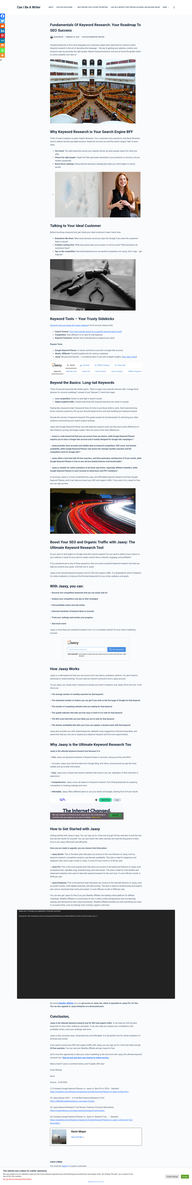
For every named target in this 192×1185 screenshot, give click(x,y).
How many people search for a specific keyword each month (95, 331)
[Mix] (2, 45)
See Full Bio (77, 1135)
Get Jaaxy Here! (129, 357)
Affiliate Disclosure (66, 7)
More (166, 7)
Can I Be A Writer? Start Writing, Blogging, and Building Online (135, 7)
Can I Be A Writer (28, 7)
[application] (96, 952)
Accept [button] (184, 1177)
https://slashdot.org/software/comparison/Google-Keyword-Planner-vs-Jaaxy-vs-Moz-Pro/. (89, 1090)
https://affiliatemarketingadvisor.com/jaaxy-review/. (72, 1099)
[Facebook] (2, 16)
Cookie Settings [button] (172, 1177)
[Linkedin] (2, 30)
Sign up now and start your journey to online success (85, 1056)
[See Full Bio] (84, 1135)
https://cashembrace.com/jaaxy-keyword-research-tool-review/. (77, 1109)
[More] (2, 55)
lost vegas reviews (84, 654)
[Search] (174, 7)
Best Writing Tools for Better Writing (93, 7)
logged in (65, 1164)
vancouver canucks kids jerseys (100, 654)
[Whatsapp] (2, 50)
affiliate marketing (90, 37)
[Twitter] (2, 20)
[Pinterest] (2, 35)
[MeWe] (2, 40)
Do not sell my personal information (17, 1179)
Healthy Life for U (115, 654)
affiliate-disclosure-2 (96, 1182)
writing (101, 37)
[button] (74, 7)
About (50, 7)
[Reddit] (2, 25)
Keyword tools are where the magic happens (69, 325)
